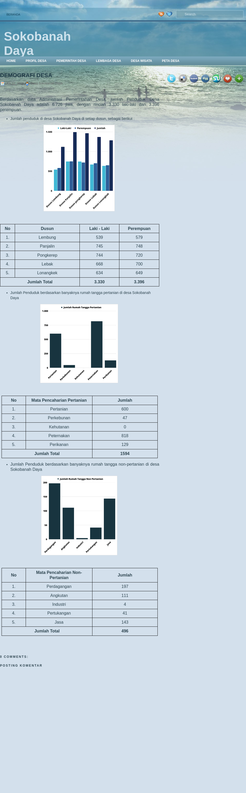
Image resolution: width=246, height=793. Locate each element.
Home (11, 61)
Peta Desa (170, 61)
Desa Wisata (141, 61)
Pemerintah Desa (71, 61)
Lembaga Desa (108, 61)
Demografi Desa (26, 75)
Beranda (13, 14)
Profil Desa (36, 61)
